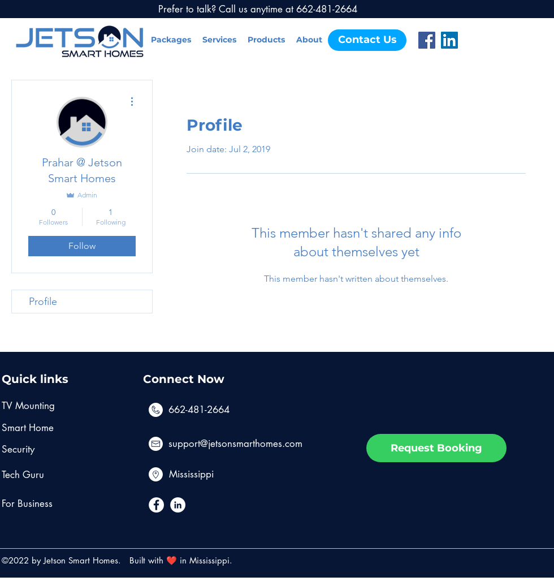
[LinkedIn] (449, 40)
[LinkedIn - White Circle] (177, 505)
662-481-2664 (199, 409)
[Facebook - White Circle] (156, 505)
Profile (43, 301)
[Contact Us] (367, 40)
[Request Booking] (436, 448)
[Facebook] (426, 40)
